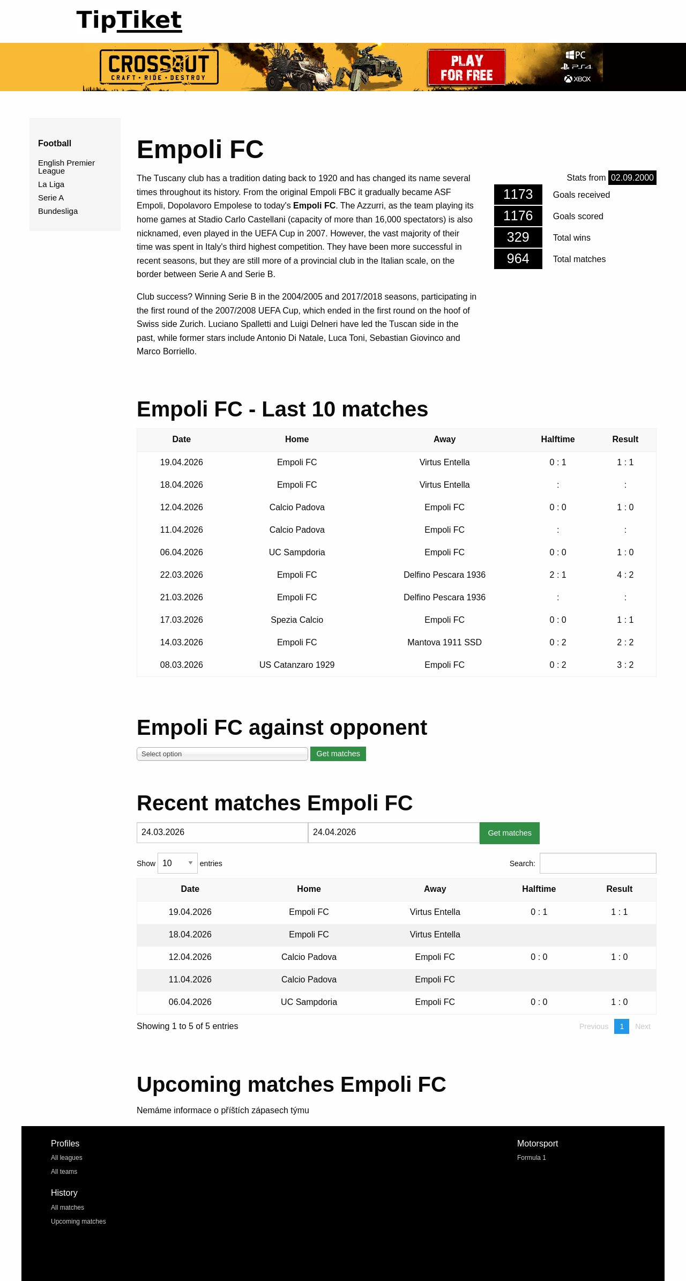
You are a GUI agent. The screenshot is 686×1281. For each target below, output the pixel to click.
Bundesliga (58, 210)
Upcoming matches (78, 1221)
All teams (64, 1171)
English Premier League (66, 166)
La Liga (51, 184)
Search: (583, 863)
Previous (593, 1026)
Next (643, 1026)
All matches (67, 1207)
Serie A (51, 197)
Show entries (179, 863)
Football (54, 143)
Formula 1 (531, 1157)
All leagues (67, 1157)
